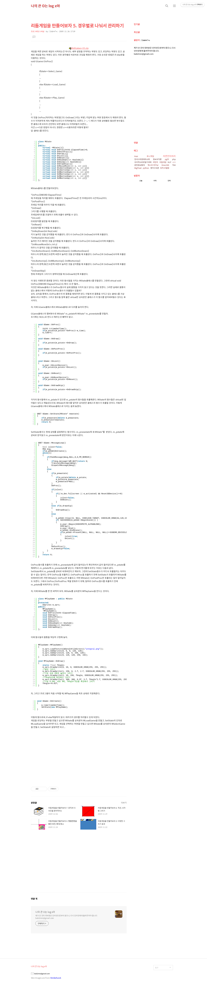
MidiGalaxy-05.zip (79, 48)
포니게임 (150, 156)
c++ (174, 162)
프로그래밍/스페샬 (37, 31)
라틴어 (155, 162)
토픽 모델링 (164, 167)
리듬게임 (162, 162)
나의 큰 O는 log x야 (45, 5)
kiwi (136, 156)
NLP (169, 162)
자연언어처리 (169, 156)
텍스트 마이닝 (153, 165)
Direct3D (165, 165)
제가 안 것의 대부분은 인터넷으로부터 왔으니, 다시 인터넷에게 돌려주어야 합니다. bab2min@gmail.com (66, 916)
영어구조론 (154, 167)
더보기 (124, 802)
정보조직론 (157, 159)
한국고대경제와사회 (142, 159)
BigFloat (138, 167)
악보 (174, 165)
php (174, 159)
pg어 (167, 159)
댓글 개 (34, 898)
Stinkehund (55, 977)
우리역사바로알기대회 (143, 162)
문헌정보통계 (139, 165)
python (146, 167)
